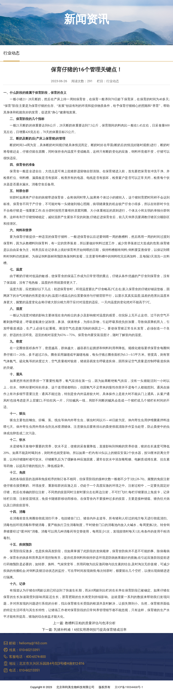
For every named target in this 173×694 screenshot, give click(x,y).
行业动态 (11, 53)
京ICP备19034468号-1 (129, 687)
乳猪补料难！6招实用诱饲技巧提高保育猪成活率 (90, 630)
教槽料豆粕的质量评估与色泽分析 (90, 623)
